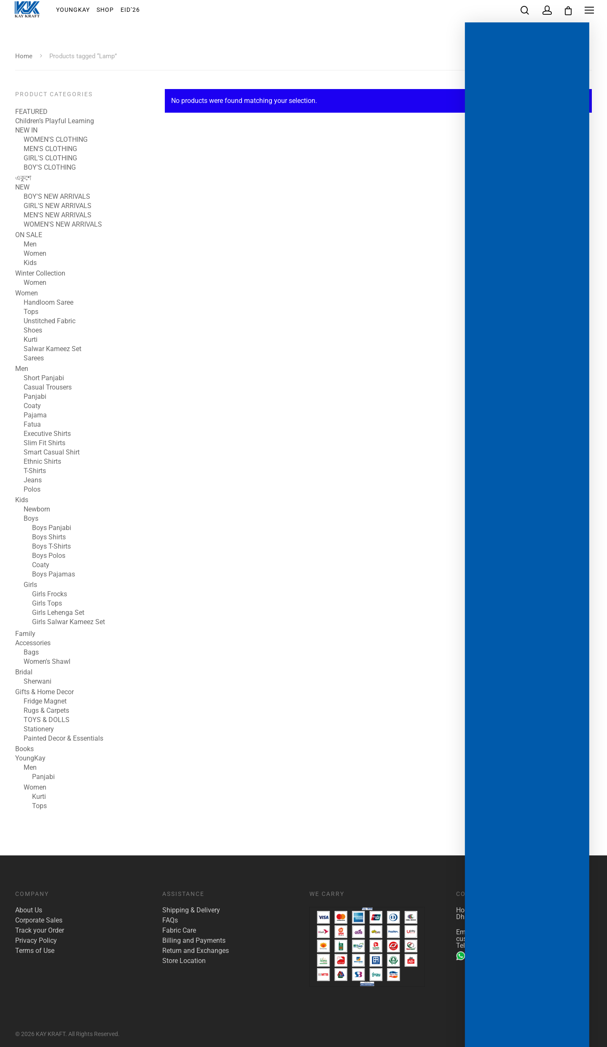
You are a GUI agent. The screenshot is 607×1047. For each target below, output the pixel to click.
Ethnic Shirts (42, 461)
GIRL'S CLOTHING (50, 158)
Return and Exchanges (195, 950)
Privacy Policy (36, 940)
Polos (32, 489)
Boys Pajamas (53, 574)
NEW (22, 187)
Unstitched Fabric (49, 321)
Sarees (34, 358)
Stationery (39, 729)
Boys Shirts (49, 537)
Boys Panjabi (51, 528)
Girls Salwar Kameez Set (68, 622)
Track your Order (39, 930)
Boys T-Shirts (51, 546)
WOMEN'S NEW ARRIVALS (63, 224)
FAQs (170, 920)
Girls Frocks (49, 594)
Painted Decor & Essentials (63, 738)
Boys (31, 518)
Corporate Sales (38, 920)
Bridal (23, 672)
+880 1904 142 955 (490, 955)
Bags (31, 652)
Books (24, 749)
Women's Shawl (47, 661)
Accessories (33, 643)
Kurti (31, 339)
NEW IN (26, 130)
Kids (30, 263)
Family (25, 633)
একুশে (23, 178)
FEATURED (31, 111)
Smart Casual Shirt (52, 452)
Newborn (37, 509)
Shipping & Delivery (191, 910)
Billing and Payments (194, 940)
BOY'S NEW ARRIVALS (57, 196)
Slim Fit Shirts (44, 443)
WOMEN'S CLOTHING (56, 139)
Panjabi (35, 396)
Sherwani (37, 681)
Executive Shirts (47, 433)
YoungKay (79, 12)
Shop (111, 12)
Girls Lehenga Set (58, 612)
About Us (28, 910)
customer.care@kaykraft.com (499, 939)
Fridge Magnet (45, 701)
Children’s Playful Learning (54, 121)
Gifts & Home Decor (44, 692)
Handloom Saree (48, 302)
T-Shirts (35, 471)
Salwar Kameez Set (52, 349)
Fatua (32, 424)
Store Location (184, 961)
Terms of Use (34, 950)
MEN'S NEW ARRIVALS (57, 215)
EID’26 (136, 12)
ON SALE (28, 235)
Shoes (33, 330)
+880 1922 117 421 (497, 945)
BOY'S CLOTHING (50, 167)
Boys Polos (48, 555)
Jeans (33, 480)
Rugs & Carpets (46, 710)
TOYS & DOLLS (47, 720)
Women (35, 253)
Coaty (32, 406)
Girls (30, 585)
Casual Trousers (48, 387)
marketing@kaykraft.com (513, 932)
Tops (31, 311)
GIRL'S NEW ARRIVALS (57, 206)
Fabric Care (179, 930)
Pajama (35, 415)
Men (30, 244)
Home (23, 56)
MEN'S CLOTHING (50, 149)
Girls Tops (47, 603)
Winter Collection (40, 273)
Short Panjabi (44, 378)
